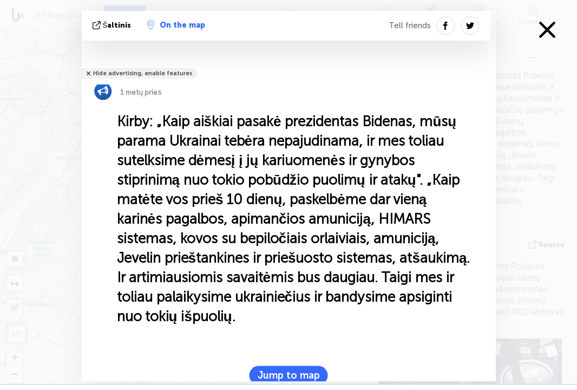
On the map (176, 25)
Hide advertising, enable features (142, 73)
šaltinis (113, 25)
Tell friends (410, 25)
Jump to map (289, 375)
